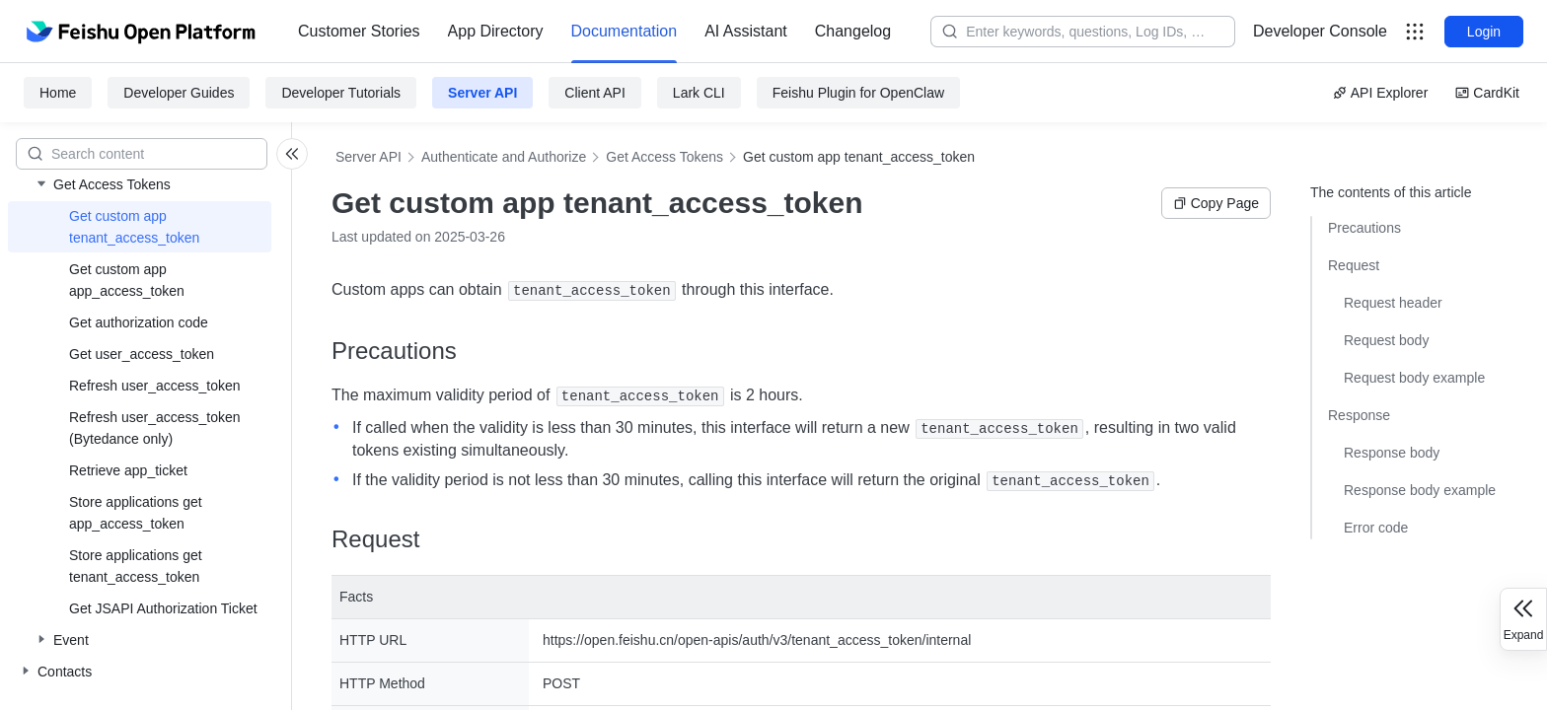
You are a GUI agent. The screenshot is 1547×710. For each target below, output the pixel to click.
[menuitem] (359, 31)
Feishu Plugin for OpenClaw (858, 93)
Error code (1376, 527)
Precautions (1364, 228)
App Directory (496, 31)
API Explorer (1381, 93)
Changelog (853, 31)
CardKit (1487, 93)
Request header (1393, 303)
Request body (1386, 340)
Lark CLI (699, 93)
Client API (594, 93)
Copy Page (1216, 203)
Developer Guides (178, 93)
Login (1484, 31)
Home (57, 93)
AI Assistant (745, 31)
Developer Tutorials (341, 93)
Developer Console (1320, 31)
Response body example (1420, 490)
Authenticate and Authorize (503, 157)
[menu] (594, 31)
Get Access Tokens (664, 157)
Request (1353, 265)
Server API (482, 93)
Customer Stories (359, 31)
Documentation (624, 31)
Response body (1391, 453)
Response (1359, 415)
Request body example (1414, 378)
